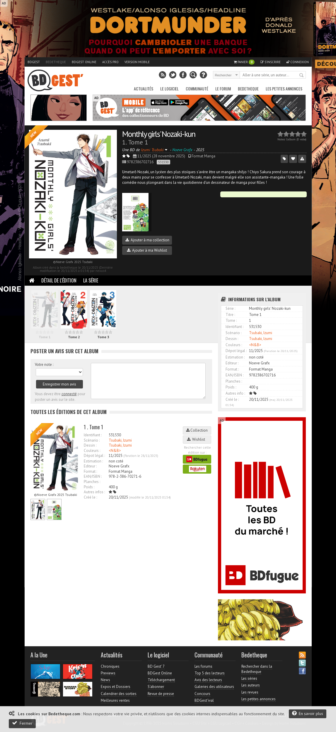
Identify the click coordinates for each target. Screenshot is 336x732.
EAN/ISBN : (93, 476)
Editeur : (90, 466)
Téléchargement (161, 679)
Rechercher (301, 75)
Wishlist (197, 439)
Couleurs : (92, 450)
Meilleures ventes (115, 700)
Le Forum (223, 88)
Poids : (89, 486)
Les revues (249, 692)
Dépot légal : (94, 455)
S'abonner (156, 686)
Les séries (249, 678)
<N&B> (115, 450)
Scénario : (92, 440)
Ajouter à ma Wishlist (147, 250)
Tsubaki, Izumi (120, 440)
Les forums (203, 666)
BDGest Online (84, 62)
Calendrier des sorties (119, 693)
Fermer (22, 723)
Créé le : (90, 497)
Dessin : (90, 445)
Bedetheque (56, 62)
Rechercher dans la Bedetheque (256, 669)
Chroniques (110, 666)
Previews (108, 673)
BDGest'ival (204, 700)
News (105, 679)
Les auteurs (250, 685)
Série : (230, 308)
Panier (244, 62)
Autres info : (235, 393)
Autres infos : (94, 491)
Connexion (297, 62)
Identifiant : (93, 435)
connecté (69, 393)
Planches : (92, 481)
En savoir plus (307, 713)
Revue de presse (161, 693)
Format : (90, 471)
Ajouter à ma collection (147, 240)
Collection (197, 430)
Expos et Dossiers (115, 686)
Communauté (197, 88)
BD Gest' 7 (156, 666)
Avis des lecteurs (208, 679)
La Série (90, 280)
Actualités (143, 88)
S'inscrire (270, 62)
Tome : (231, 320)
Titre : (230, 314)
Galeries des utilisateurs (214, 686)
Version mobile (137, 62)
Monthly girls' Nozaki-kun (158, 133)
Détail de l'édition (58, 280)
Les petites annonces (284, 88)
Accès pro (110, 62)
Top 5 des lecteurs (210, 673)
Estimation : (93, 461)
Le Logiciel (169, 88)
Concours (202, 693)
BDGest (34, 62)
